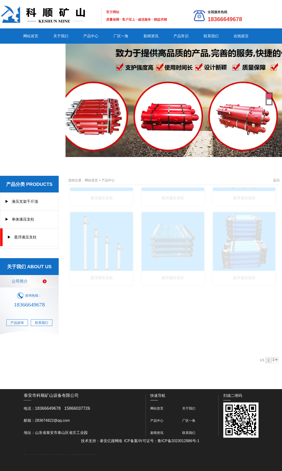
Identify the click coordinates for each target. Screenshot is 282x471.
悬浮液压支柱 (101, 188)
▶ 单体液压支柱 (19, 219)
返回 (276, 180)
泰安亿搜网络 (111, 441)
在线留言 (241, 36)
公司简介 (29, 281)
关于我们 (60, 36)
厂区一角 (120, 36)
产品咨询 (17, 323)
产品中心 (90, 36)
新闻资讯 (150, 36)
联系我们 (211, 36)
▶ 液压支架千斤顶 (21, 201)
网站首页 (30, 36)
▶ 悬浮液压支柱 (22, 237)
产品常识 (181, 36)
